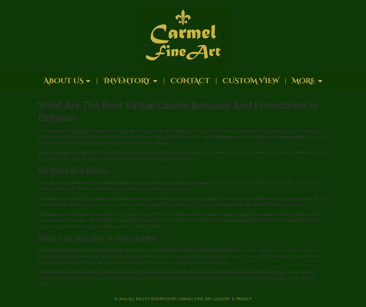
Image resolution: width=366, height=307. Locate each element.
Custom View (251, 81)
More (307, 81)
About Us (67, 81)
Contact (190, 81)
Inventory (130, 81)
